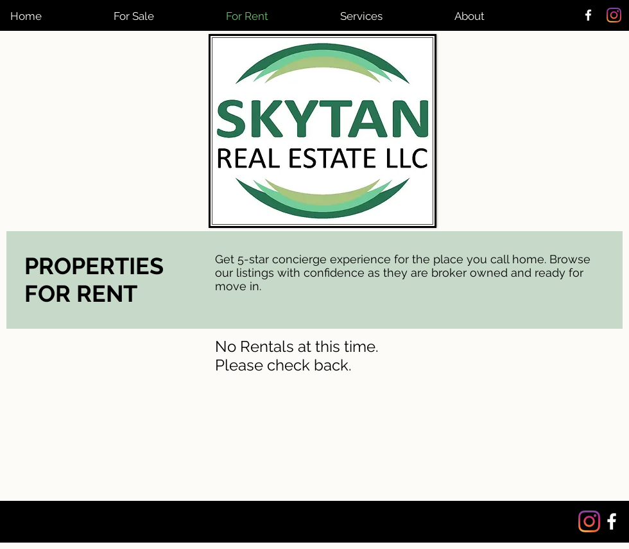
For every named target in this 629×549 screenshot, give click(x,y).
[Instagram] (614, 15)
